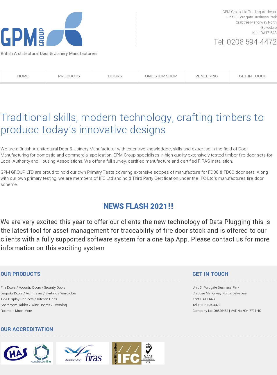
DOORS (115, 76)
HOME (23, 76)
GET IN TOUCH (253, 76)
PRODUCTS (69, 76)
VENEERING (206, 76)
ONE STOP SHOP (161, 76)
